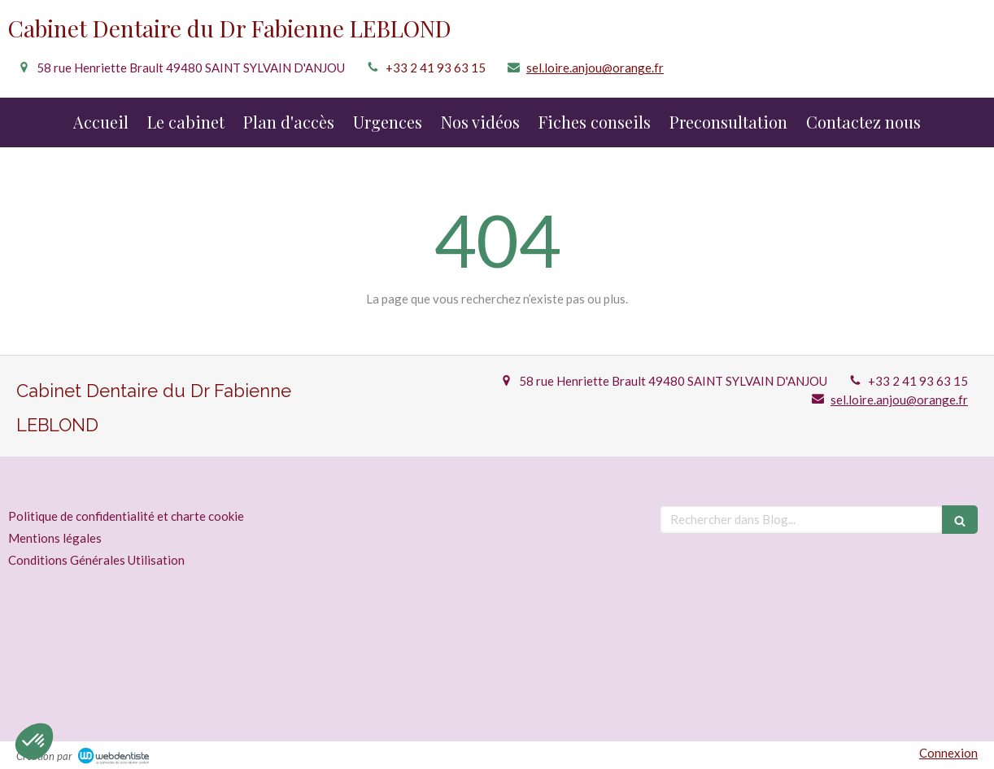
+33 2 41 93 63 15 (436, 67)
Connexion (948, 752)
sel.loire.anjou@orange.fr (595, 67)
